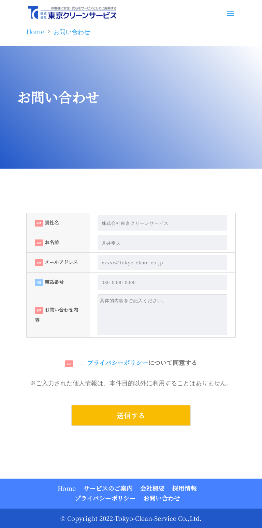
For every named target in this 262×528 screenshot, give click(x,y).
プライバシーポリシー (117, 362)
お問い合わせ (161, 498)
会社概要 (152, 488)
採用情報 (184, 488)
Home (67, 488)
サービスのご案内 (107, 488)
